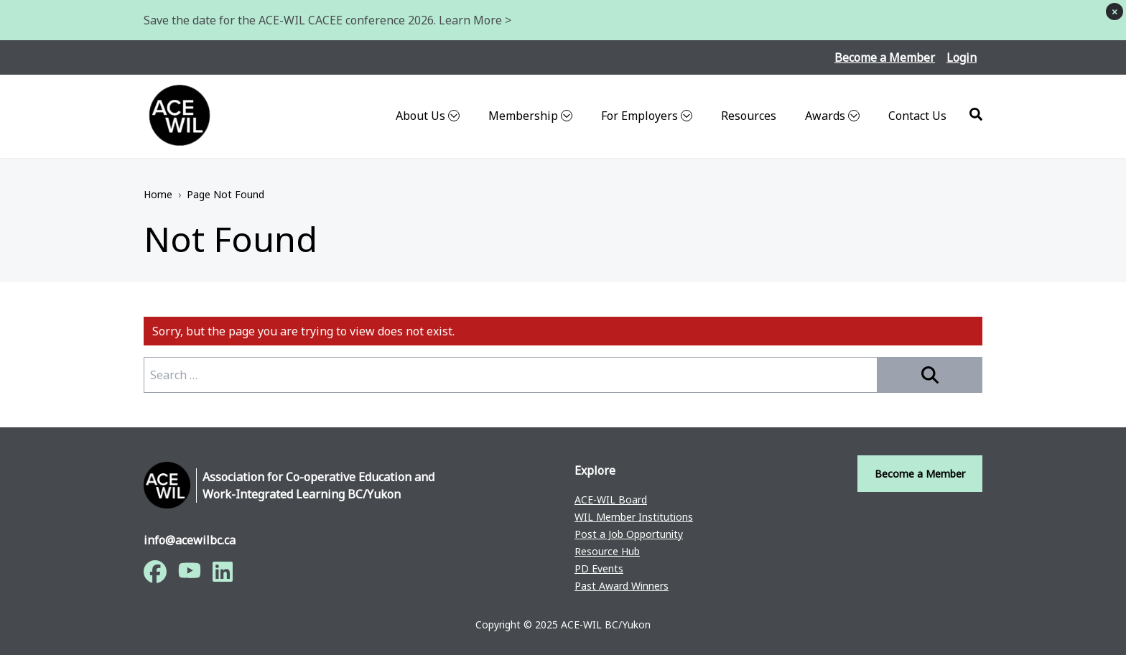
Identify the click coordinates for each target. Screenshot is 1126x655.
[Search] (975, 114)
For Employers (646, 116)
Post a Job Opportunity (628, 534)
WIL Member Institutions (633, 517)
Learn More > (475, 20)
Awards (832, 116)
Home (158, 194)
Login (961, 57)
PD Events (598, 568)
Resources (748, 116)
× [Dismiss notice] (1114, 12)
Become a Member (884, 57)
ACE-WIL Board (610, 499)
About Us (428, 116)
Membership (530, 116)
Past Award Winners (621, 586)
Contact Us (917, 116)
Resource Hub (607, 551)
